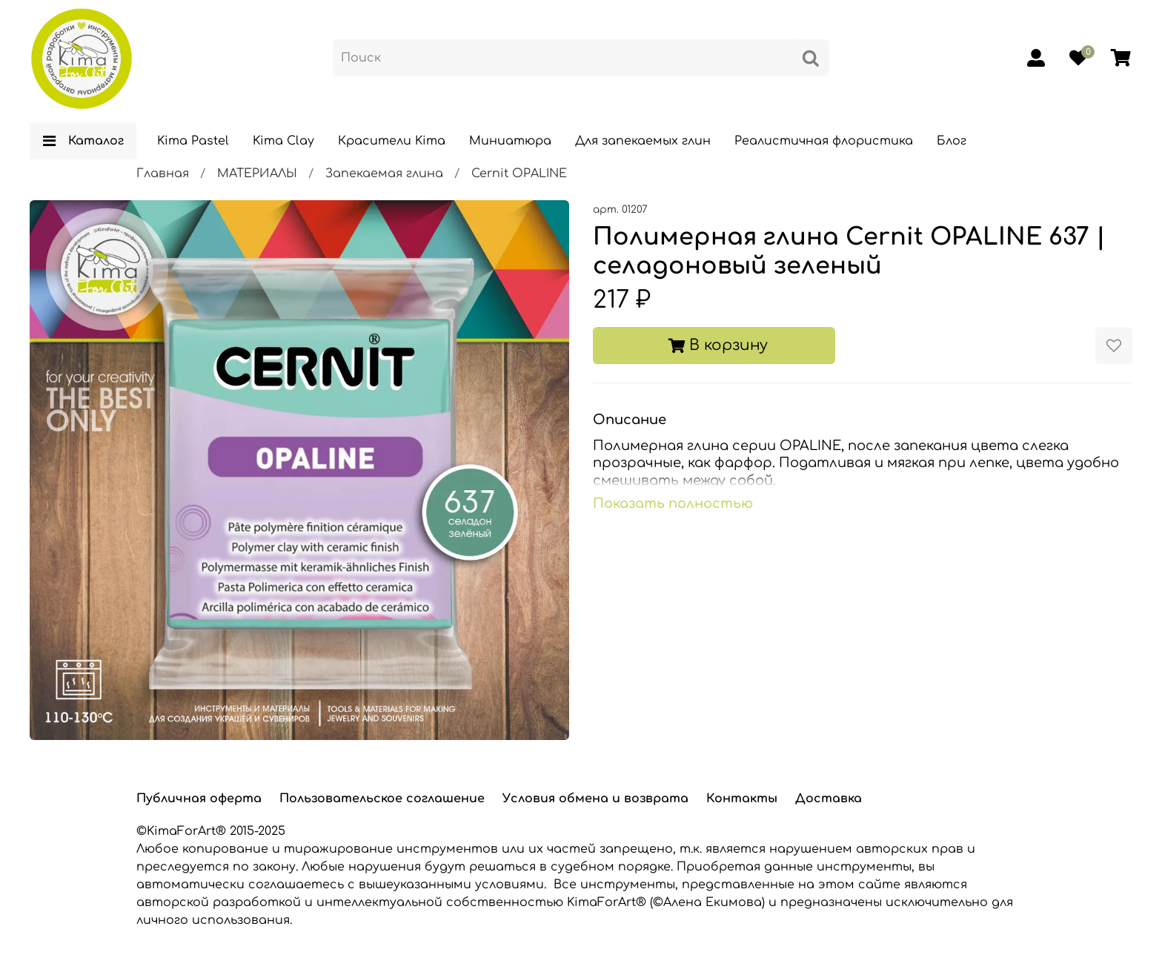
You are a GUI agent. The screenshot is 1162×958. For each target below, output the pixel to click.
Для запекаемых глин (643, 141)
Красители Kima (391, 141)
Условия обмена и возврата (595, 798)
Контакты (741, 798)
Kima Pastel (193, 141)
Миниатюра (510, 141)
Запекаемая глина (384, 173)
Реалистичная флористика (823, 141)
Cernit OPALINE (519, 173)
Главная (162, 173)
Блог (951, 141)
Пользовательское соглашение (382, 798)
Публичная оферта (199, 798)
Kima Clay (283, 141)
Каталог (83, 140)
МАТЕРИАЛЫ (257, 173)
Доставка (828, 798)
